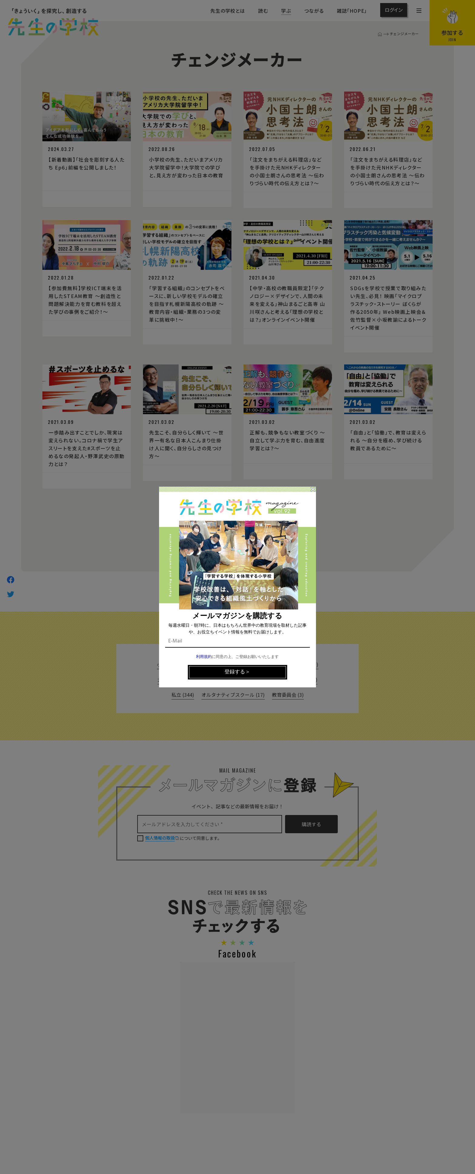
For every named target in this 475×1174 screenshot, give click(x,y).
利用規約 (204, 657)
